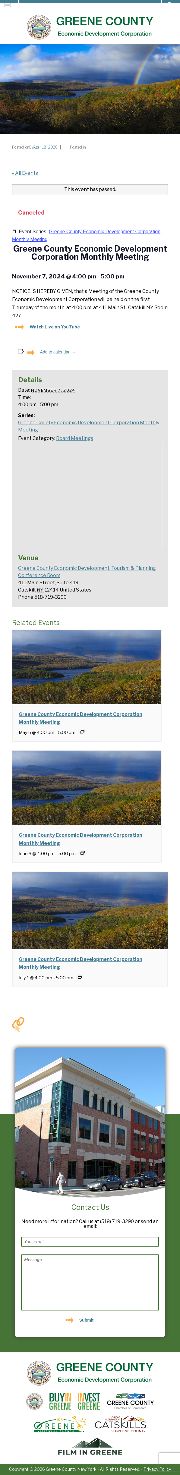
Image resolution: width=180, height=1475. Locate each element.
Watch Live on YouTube (55, 326)
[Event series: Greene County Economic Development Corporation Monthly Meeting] (82, 731)
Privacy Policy (157, 1469)
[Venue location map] (90, 495)
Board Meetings (74, 438)
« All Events (25, 173)
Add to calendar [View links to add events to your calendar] (55, 352)
